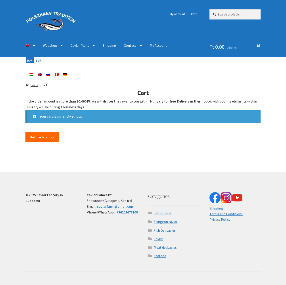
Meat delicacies (165, 247)
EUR (38, 60)
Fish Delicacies (165, 230)
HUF (29, 60)
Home (34, 85)
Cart (194, 14)
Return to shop (42, 137)
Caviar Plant (80, 45)
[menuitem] (30, 45)
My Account (177, 14)
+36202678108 (127, 212)
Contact (130, 45)
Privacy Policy (219, 219)
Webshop (50, 45)
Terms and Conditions (226, 214)
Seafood (160, 256)
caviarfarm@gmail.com (115, 206)
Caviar (158, 239)
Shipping (109, 45)
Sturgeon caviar (165, 221)
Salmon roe (162, 213)
